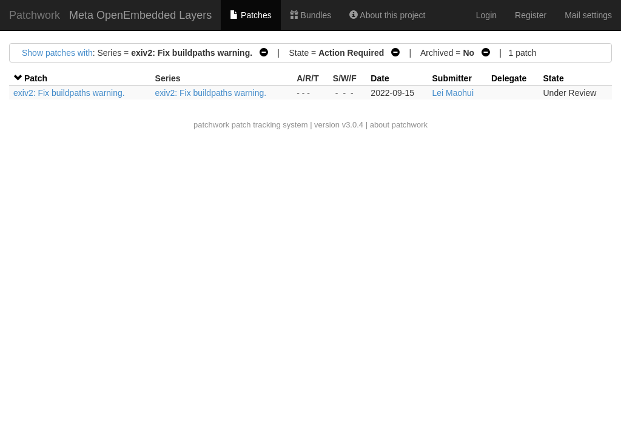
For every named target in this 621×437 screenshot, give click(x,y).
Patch (35, 78)
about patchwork (399, 124)
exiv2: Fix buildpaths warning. (69, 93)
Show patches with (57, 53)
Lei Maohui (453, 93)
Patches (250, 15)
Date (380, 78)
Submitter (452, 78)
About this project (387, 15)
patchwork (211, 124)
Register (530, 15)
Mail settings (588, 15)
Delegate (508, 78)
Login (486, 15)
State (553, 78)
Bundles (310, 15)
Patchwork (34, 15)
